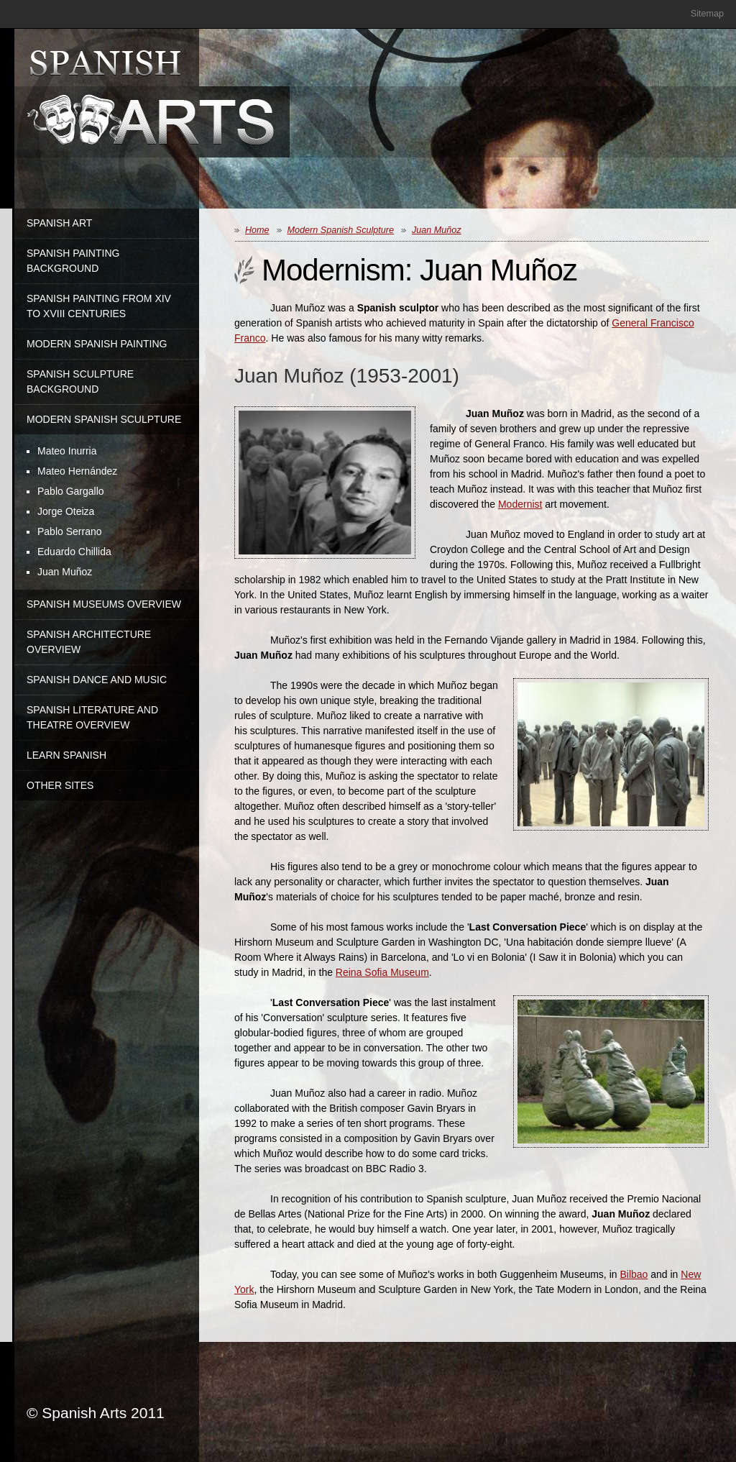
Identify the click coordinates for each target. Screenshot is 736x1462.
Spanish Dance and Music (97, 679)
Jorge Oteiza (65, 511)
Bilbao (634, 1274)
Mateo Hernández (77, 471)
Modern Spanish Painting (97, 343)
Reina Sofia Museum (382, 972)
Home (257, 230)
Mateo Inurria (66, 451)
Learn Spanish (66, 755)
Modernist (520, 504)
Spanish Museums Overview (104, 604)
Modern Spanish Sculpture (104, 419)
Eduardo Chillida (74, 551)
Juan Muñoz (64, 571)
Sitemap (707, 14)
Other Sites (60, 785)
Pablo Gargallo (70, 491)
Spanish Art (59, 223)
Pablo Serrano (69, 531)
